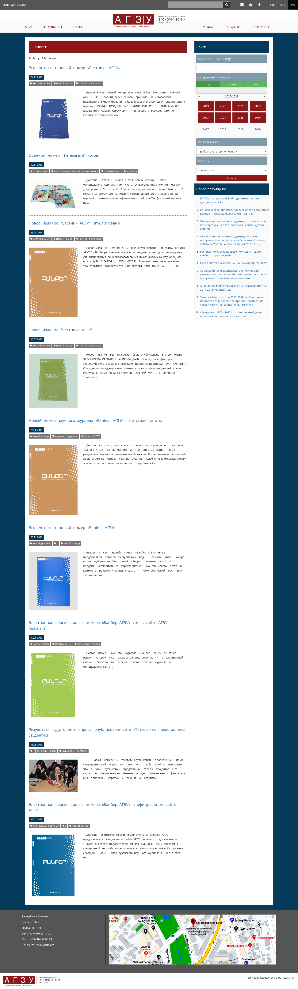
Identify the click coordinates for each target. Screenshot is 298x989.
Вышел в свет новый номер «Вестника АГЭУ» (74, 67)
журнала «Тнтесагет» (73, 751)
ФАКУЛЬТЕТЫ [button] (52, 27)
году (208, 84)
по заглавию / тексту (214, 58)
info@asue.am (45, 945)
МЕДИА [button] (208, 27)
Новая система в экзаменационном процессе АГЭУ (233, 263)
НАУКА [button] (78, 27)
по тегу (203, 160)
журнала (130, 171)
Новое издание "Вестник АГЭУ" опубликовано (74, 223)
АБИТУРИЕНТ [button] (263, 27)
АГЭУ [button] (28, 27)
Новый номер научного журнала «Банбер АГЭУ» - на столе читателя (97, 420)
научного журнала (88, 83)
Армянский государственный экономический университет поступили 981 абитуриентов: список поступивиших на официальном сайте (233, 274)
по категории (208, 142)
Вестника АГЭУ (40, 83)
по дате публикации (214, 77)
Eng (282, 4)
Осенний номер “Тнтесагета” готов (63, 155)
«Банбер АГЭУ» (40, 543)
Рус (293, 4)
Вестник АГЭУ (90, 436)
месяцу (232, 84)
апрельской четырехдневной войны (75, 171)
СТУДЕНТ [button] (233, 27)
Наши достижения (15, 4)
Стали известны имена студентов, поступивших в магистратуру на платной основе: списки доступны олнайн (234, 225)
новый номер (63, 83)
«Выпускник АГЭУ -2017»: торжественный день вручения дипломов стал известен (231, 314)
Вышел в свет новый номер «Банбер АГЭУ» (72, 527)
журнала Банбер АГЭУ (44, 825)
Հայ (272, 4)
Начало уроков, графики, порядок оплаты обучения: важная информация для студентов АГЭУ (234, 211)
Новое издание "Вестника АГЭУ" (61, 329)
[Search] (226, 5)
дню (255, 84)
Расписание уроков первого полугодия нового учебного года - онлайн (230, 253)
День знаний (39, 171)
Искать (231, 178)
